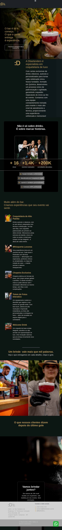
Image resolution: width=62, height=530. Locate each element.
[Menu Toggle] (35, 1)
